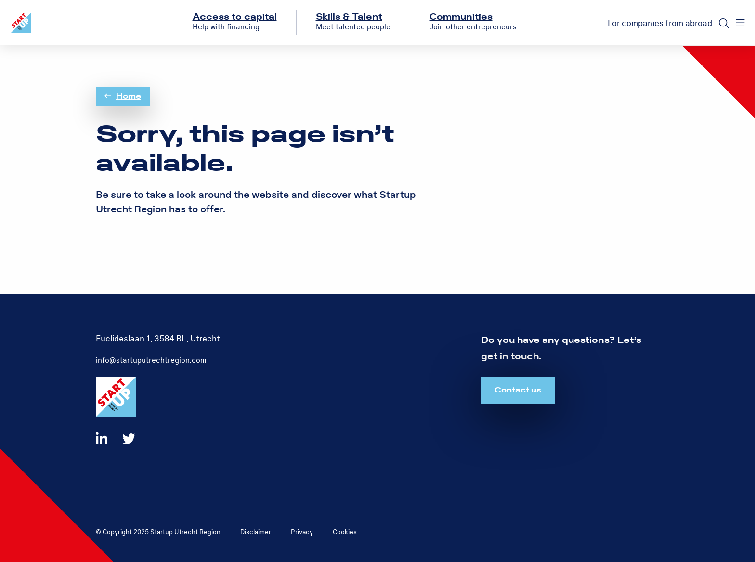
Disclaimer (255, 531)
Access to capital (235, 17)
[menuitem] (235, 22)
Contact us (518, 390)
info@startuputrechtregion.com (151, 360)
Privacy (302, 531)
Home (122, 96)
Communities (461, 17)
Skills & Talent (349, 17)
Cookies (345, 531)
